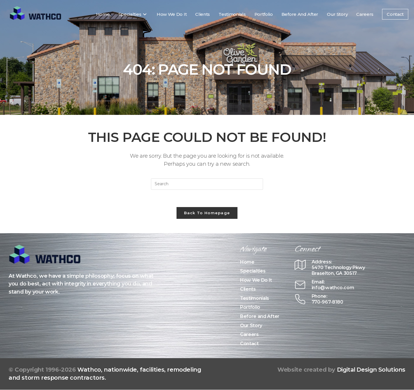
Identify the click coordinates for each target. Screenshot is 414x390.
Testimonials (254, 298)
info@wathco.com (333, 287)
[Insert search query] (207, 184)
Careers (249, 334)
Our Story (251, 325)
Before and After (259, 316)
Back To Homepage (207, 213)
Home (247, 262)
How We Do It (256, 280)
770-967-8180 (327, 302)
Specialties (252, 271)
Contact (249, 343)
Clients (248, 289)
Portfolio (250, 307)
